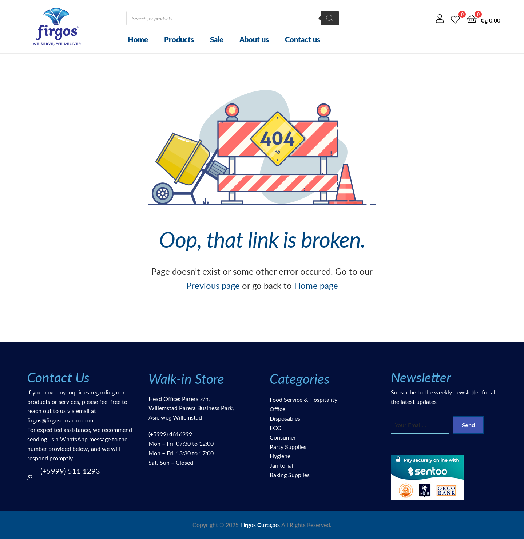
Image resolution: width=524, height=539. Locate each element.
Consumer (283, 437)
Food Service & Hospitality (303, 399)
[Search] (330, 18)
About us (254, 39)
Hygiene (280, 456)
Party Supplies (288, 447)
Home (138, 39)
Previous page (213, 285)
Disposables (285, 418)
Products (179, 39)
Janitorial (281, 465)
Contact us (302, 39)
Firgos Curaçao (259, 524)
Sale (216, 39)
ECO (276, 428)
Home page (316, 285)
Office (277, 409)
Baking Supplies (290, 475)
